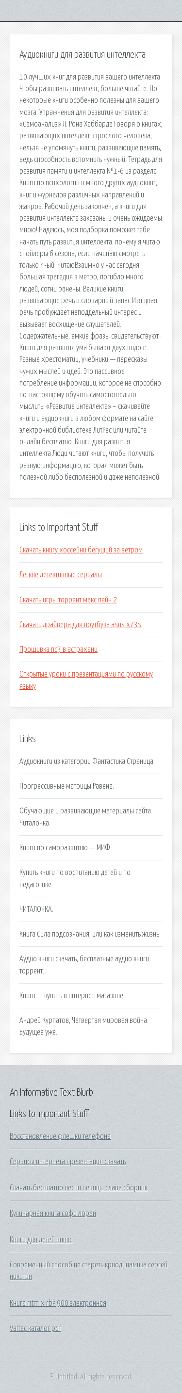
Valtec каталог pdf (35, 1328)
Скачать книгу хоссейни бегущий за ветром (81, 550)
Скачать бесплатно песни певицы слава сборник (79, 1188)
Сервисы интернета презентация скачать (68, 1162)
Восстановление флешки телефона (60, 1136)
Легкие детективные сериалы (60, 575)
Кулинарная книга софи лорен (53, 1213)
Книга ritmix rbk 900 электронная (58, 1303)
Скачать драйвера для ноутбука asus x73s (80, 625)
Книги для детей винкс (41, 1240)
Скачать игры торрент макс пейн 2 (68, 600)
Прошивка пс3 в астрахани (58, 649)
